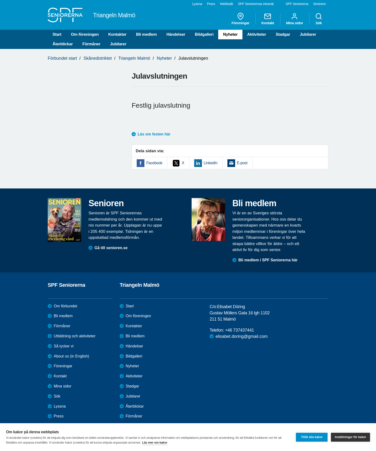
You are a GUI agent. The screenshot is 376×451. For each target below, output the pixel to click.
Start (57, 34)
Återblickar (63, 44)
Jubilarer (308, 34)
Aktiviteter (256, 34)
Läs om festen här (154, 134)
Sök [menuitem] (318, 19)
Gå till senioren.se (111, 248)
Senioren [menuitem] (319, 4)
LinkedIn (210, 163)
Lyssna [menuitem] (197, 4)
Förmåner (91, 44)
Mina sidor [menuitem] (294, 19)
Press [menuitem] (211, 4)
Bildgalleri (204, 34)
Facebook (154, 163)
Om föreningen (85, 34)
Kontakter (117, 34)
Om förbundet (65, 306)
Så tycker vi (64, 346)
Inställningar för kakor (350, 437)
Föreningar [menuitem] (240, 19)
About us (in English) (71, 356)
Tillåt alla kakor (312, 437)
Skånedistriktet (97, 58)
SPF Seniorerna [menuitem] (297, 4)
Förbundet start (62, 58)
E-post (242, 163)
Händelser (175, 34)
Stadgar (283, 34)
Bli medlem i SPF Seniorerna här (268, 260)
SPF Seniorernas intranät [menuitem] (256, 4)
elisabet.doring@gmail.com (242, 336)
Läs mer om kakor (154, 442)
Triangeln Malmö (134, 58)
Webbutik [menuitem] (226, 4)
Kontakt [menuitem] (267, 19)
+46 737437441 (239, 330)
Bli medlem (146, 34)
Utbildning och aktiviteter (74, 336)
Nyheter (230, 34)
